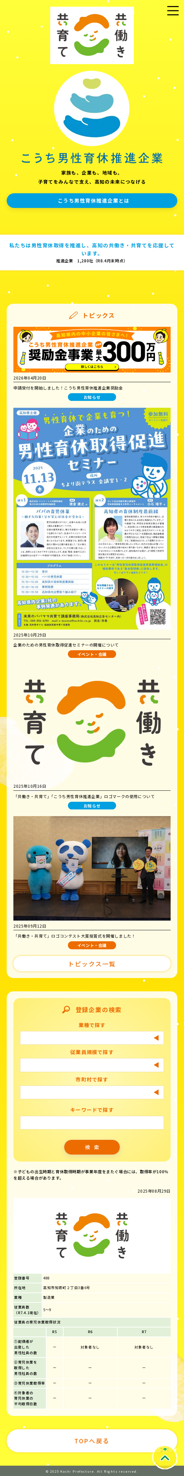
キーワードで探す (92, 1109)
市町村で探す (92, 1079)
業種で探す (92, 1024)
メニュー (173, 19)
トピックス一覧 (92, 963)
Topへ (164, 1456)
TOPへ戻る (92, 1440)
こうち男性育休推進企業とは (94, 200)
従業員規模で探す (92, 1051)
